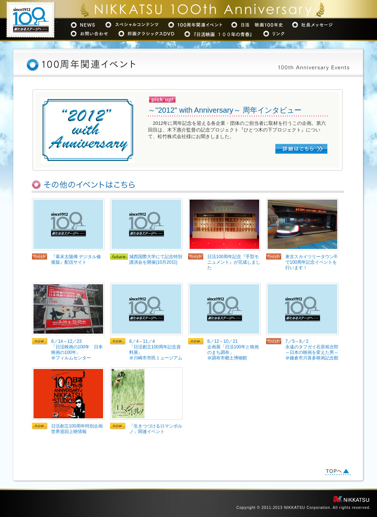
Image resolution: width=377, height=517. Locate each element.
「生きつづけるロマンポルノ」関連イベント (155, 428)
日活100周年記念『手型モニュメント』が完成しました (233, 262)
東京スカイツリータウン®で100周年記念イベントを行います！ (311, 262)
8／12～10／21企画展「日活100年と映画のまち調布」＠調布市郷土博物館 (233, 350)
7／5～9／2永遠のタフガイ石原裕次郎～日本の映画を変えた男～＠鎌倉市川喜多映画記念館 (311, 350)
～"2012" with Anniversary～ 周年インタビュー (225, 110)
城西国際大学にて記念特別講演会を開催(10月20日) (155, 259)
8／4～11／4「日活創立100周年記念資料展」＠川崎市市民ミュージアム (155, 350)
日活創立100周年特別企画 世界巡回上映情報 (78, 428)
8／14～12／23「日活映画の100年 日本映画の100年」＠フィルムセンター (77, 350)
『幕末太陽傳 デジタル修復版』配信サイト (76, 259)
